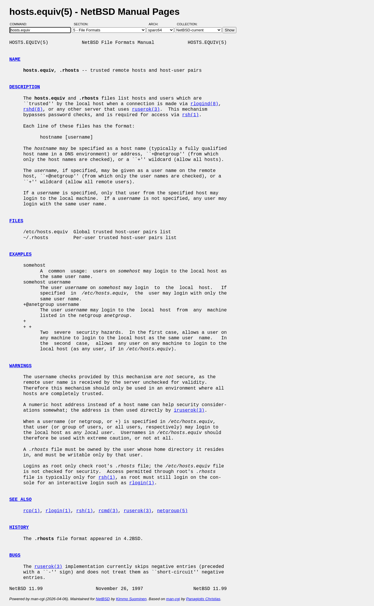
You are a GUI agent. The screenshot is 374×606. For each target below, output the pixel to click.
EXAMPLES (20, 254)
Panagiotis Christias (203, 599)
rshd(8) (33, 109)
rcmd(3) (108, 511)
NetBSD (103, 599)
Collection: (187, 24)
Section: (82, 24)
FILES (16, 221)
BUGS (14, 555)
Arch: (156, 24)
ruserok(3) (146, 109)
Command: (20, 24)
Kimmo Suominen (131, 599)
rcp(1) (31, 511)
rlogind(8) (204, 104)
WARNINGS (20, 366)
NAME (14, 59)
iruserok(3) (189, 410)
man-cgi (173, 599)
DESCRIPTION (24, 87)
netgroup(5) (172, 511)
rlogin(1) (141, 483)
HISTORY (19, 527)
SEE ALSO (20, 499)
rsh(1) (190, 115)
